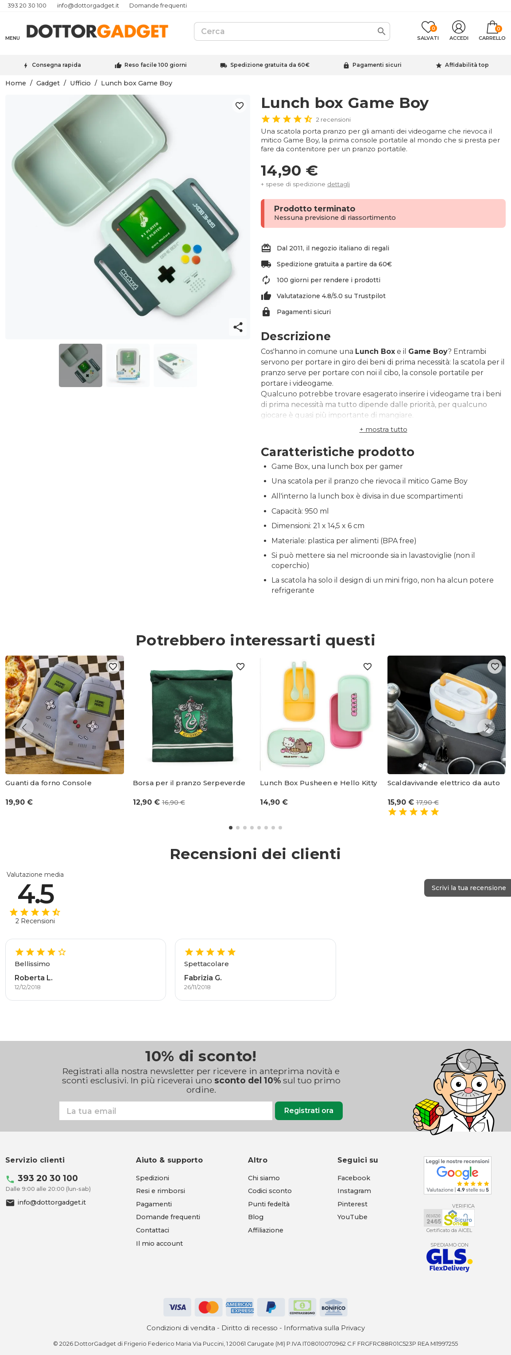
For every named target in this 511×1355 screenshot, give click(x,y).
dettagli (338, 184)
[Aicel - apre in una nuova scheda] (449, 1218)
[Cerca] (292, 31)
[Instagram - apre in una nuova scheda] (354, 1191)
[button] (383, 429)
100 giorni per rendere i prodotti (328, 280)
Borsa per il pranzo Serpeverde (189, 783)
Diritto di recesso (249, 1328)
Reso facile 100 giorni (155, 64)
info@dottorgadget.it (88, 5)
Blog (255, 1217)
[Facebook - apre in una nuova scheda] (353, 1178)
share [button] (238, 327)
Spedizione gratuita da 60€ (270, 64)
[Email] (165, 1111)
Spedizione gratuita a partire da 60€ (334, 264)
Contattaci (152, 1230)
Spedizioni (152, 1178)
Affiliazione (265, 1230)
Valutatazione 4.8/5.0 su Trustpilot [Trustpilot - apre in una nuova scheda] (331, 296)
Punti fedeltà (269, 1204)
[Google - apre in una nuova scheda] (458, 1175)
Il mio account (159, 1244)
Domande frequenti (158, 5)
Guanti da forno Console (48, 783)
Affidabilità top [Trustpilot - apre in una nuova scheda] (467, 64)
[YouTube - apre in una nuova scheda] (352, 1217)
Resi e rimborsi (160, 1191)
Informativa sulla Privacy (324, 1328)
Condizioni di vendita (181, 1328)
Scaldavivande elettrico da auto (443, 783)
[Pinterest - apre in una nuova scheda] (352, 1204)
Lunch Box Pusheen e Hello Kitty (318, 783)
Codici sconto (270, 1191)
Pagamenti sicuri (377, 64)
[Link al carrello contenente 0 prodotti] (492, 31)
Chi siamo (264, 1178)
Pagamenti (154, 1204)
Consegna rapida (56, 64)
